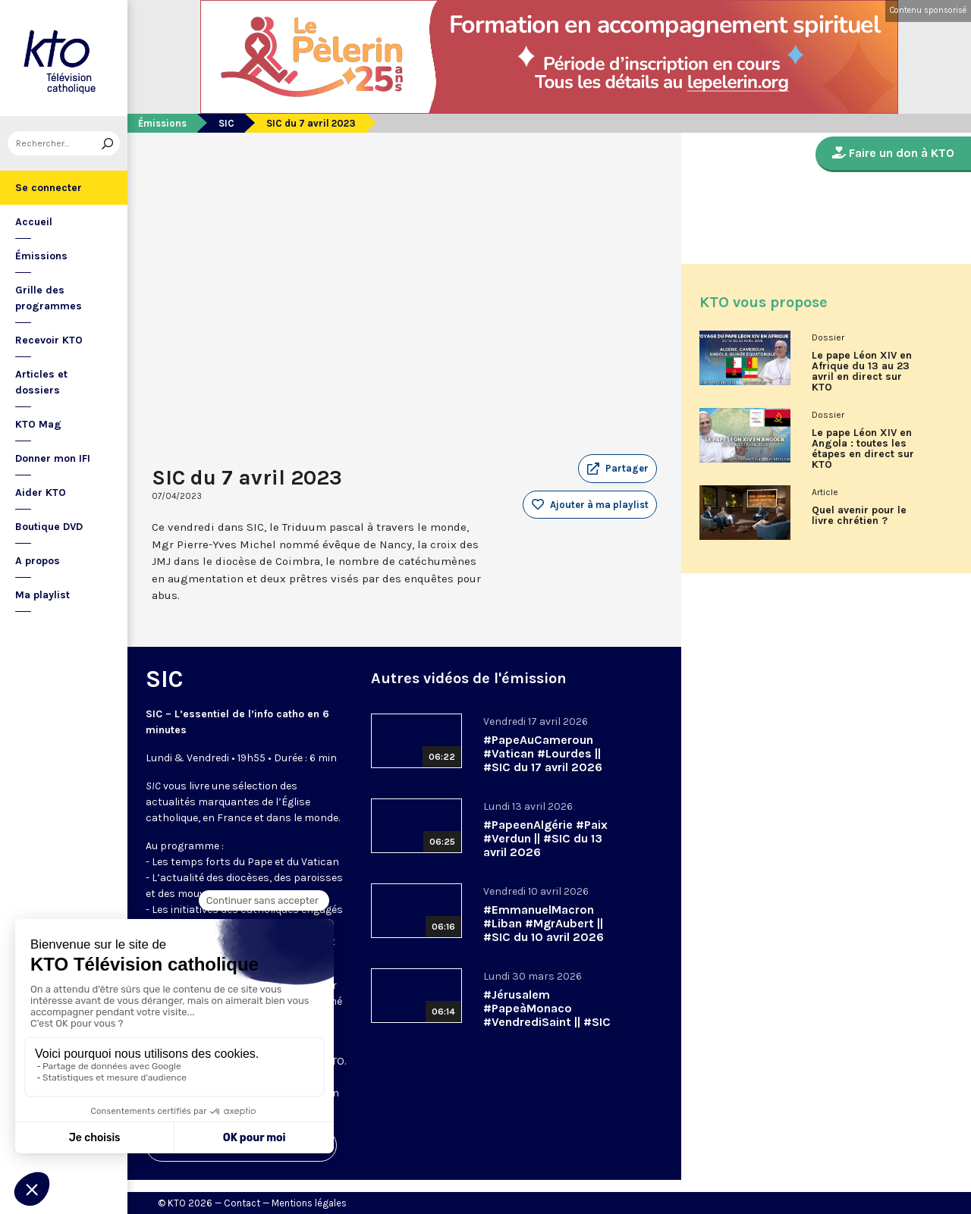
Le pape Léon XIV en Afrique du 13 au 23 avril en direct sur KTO (862, 371)
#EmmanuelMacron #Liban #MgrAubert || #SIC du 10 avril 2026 (543, 923)
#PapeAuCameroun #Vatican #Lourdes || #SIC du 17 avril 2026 (542, 753)
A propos (37, 560)
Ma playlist (42, 594)
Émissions (41, 255)
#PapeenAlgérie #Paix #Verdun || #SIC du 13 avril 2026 (545, 838)
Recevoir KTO (49, 340)
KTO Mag (38, 424)
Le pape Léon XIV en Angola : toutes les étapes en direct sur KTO (863, 449)
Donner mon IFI (52, 458)
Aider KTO (40, 492)
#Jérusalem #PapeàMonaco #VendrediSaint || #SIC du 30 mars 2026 (547, 1015)
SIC (226, 123)
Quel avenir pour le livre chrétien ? (859, 515)
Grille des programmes (48, 298)
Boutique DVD (49, 526)
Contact (242, 1203)
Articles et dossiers (41, 382)
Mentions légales (309, 1203)
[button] (617, 468)
